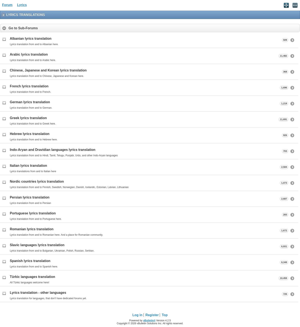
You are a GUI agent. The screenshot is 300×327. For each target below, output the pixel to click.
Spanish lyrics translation (30, 261)
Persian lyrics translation (29, 197)
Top (165, 315)
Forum (7, 5)
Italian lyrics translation (28, 165)
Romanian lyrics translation (32, 229)
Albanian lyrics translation (30, 38)
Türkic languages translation (32, 277)
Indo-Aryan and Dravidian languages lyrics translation (52, 149)
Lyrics (22, 5)
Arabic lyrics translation (29, 54)
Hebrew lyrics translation (29, 134)
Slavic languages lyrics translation (37, 245)
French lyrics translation (29, 86)
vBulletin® (149, 320)
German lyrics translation (30, 102)
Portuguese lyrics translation (33, 213)
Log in (137, 315)
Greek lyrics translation (28, 118)
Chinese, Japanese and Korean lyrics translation (48, 70)
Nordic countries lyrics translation (37, 181)
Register (152, 315)
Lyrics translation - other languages (38, 292)
